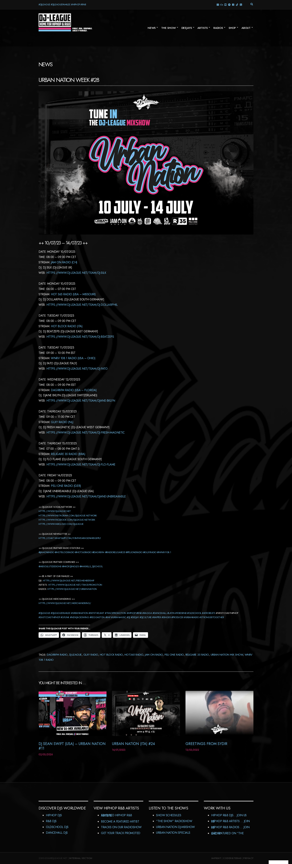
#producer (177, 617)
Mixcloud (221, 4)
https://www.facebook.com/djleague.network (67, 520)
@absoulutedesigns (50, 566)
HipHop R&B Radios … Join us (230, 827)
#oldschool (194, 613)
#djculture (146, 617)
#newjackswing (79, 617)
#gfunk (65, 617)
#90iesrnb (180, 613)
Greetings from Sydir (206, 743)
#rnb (139, 613)
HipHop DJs (54, 815)
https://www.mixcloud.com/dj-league (61, 524)
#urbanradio (191, 617)
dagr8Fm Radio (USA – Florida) (74, 390)
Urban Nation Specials (173, 833)
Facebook (233, 4)
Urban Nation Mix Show (227, 654)
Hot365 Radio (134, 654)
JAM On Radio (154, 654)
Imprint (216, 858)
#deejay (135, 617)
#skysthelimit (96, 613)
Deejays (186, 28)
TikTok (237, 4)
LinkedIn (240, 4)
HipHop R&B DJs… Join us (229, 815)
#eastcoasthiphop (49, 617)
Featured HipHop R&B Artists (116, 815)
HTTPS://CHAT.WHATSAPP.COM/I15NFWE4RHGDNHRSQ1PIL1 (70, 538)
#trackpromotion (115, 613)
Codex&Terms (232, 858)
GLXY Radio (90, 654)
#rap (108, 617)
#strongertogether (211, 617)
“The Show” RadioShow (174, 821)
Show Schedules (168, 815)
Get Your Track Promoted (120, 833)
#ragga (147, 613)
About (245, 28)
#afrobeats (208, 613)
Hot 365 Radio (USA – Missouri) (73, 294)
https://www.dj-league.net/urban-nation (72, 589)
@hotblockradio (64, 552)
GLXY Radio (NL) (62, 422)
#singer (166, 617)
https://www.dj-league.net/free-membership (68, 580)
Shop (232, 28)
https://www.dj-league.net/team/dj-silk (76, 273)
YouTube (225, 4)
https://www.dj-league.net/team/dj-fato (77, 369)
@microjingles (70, 566)
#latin (171, 613)
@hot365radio (83, 552)
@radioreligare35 (115, 552)
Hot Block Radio (111, 654)
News (152, 28)
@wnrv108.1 (164, 552)
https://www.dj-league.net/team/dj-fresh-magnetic (85, 432)
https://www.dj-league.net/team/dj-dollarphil (82, 305)
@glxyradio (149, 552)
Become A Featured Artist (120, 821)
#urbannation (79, 613)
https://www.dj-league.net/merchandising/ (65, 603)
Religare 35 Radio (197, 654)
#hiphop (131, 613)
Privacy (248, 858)
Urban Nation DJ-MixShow (175, 827)
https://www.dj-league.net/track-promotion (75, 585)
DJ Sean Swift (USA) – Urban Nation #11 (72, 746)
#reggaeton (97, 617)
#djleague (44, 613)
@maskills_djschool (91, 566)
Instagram (217, 4)
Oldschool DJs (57, 827)
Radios (218, 28)
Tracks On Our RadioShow (121, 827)
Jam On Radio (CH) (64, 262)
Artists (202, 28)
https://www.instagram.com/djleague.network (68, 515)
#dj (128, 617)
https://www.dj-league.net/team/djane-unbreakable (86, 496)
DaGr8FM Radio (57, 654)
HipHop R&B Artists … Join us (230, 821)
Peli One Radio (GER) (66, 486)
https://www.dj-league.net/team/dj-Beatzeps (80, 337)
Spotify (229, 4)
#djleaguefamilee (60, 613)
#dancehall (160, 613)
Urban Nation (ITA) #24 (133, 743)
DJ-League (75, 654)
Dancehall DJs (57, 833)
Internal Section (80, 858)
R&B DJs (51, 821)
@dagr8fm (98, 552)
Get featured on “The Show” (227, 833)
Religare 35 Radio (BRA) (68, 454)
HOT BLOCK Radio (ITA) (66, 326)
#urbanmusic (118, 617)
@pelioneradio (134, 552)
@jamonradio (46, 552)
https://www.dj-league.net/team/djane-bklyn (80, 400)
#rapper (156, 617)
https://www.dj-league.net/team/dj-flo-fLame (80, 464)
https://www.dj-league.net (55, 511)
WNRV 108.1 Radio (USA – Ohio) (73, 358)
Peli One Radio (174, 654)
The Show (168, 28)
